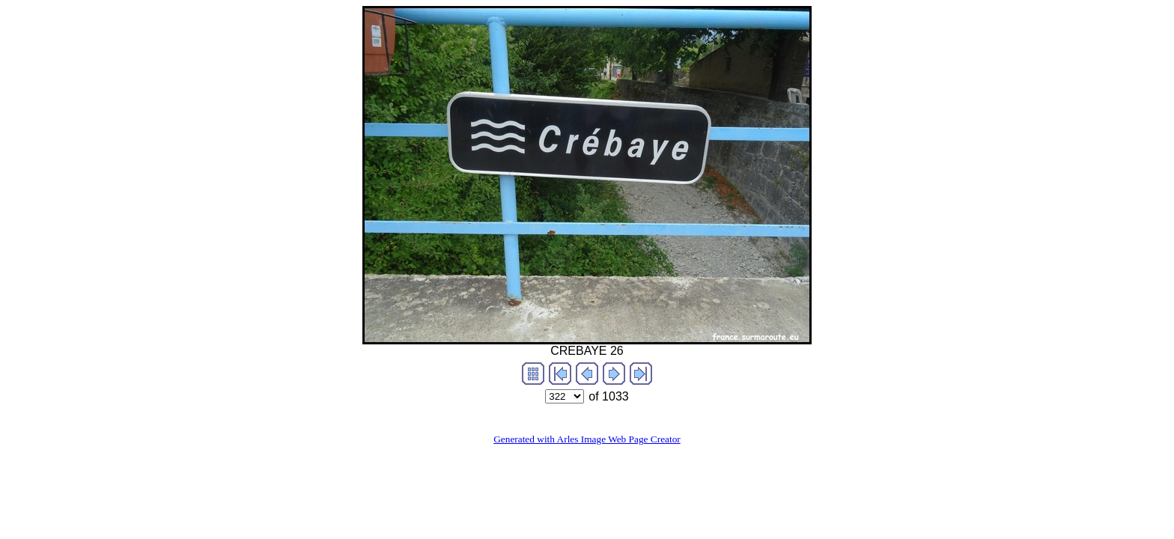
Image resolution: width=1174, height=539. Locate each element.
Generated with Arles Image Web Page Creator (587, 439)
